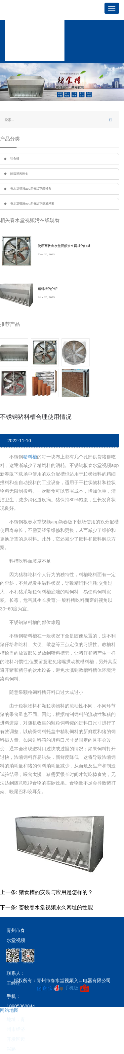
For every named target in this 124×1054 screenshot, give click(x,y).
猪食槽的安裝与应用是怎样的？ (56, 892)
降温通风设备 (19, 173)
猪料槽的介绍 (48, 289)
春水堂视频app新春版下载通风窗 (32, 203)
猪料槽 (30, 456)
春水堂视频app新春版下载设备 (30, 188)
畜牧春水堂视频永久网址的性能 (56, 907)
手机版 (71, 987)
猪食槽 (14, 158)
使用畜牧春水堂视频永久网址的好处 (64, 246)
